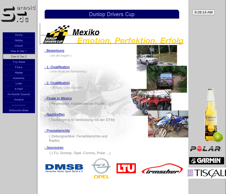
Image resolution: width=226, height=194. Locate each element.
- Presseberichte (57, 131)
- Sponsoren (53, 148)
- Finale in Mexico (58, 98)
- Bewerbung (54, 50)
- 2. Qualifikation (57, 83)
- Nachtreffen (54, 114)
